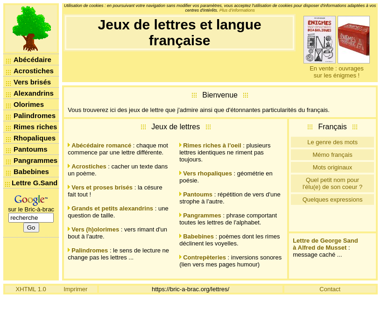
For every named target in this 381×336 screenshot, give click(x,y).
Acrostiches (34, 71)
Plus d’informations (237, 10)
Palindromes (35, 115)
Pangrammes (35, 160)
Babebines (31, 171)
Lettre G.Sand (34, 183)
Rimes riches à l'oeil (212, 145)
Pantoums (31, 149)
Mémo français (332, 154)
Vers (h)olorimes (95, 229)
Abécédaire (32, 59)
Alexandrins (34, 93)
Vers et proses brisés (102, 187)
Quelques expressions (333, 199)
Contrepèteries (204, 257)
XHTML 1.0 (31, 289)
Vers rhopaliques (207, 173)
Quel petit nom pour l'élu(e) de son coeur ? (332, 183)
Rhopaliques (35, 138)
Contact (329, 289)
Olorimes (29, 104)
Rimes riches (35, 127)
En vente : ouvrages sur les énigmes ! (337, 72)
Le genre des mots (332, 142)
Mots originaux (333, 167)
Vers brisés (32, 82)
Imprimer (75, 289)
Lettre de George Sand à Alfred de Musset (325, 244)
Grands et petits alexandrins (112, 208)
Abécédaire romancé (101, 145)
